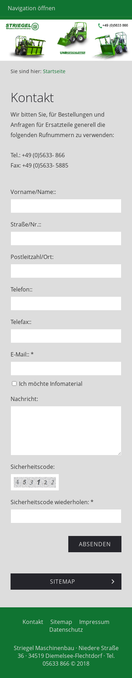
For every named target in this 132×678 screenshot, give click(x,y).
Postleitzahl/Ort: (32, 257)
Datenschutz (66, 629)
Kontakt (33, 622)
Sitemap (61, 622)
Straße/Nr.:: (26, 224)
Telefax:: (21, 322)
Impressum (94, 622)
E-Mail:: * (22, 354)
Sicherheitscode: (33, 467)
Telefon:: (21, 289)
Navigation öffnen (31, 8)
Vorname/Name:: (33, 192)
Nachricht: (24, 399)
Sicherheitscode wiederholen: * (52, 502)
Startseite (54, 71)
